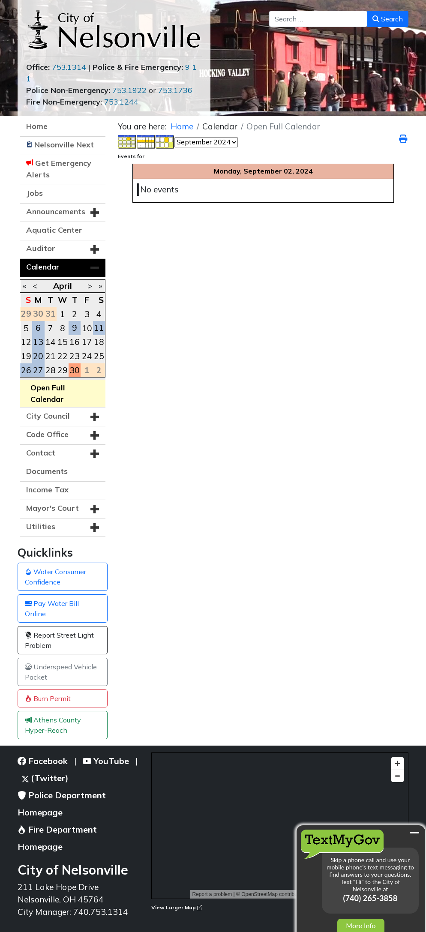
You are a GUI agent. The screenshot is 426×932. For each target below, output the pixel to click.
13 (38, 342)
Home (37, 126)
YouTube (106, 760)
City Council (48, 416)
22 (62, 356)
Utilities (40, 526)
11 (99, 328)
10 (87, 328)
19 (26, 356)
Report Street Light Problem (59, 640)
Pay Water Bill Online (52, 608)
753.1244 (121, 102)
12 (26, 342)
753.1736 (175, 90)
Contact (40, 453)
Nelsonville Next (64, 145)
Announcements (55, 211)
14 (50, 342)
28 (50, 370)
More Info (360, 925)
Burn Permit (48, 698)
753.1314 (69, 67)
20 (38, 356)
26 (26, 370)
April (62, 286)
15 (62, 342)
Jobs (34, 193)
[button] (94, 213)
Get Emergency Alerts (58, 169)
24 (87, 356)
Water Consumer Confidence (55, 576)
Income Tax (47, 489)
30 (74, 370)
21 (50, 356)
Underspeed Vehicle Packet (61, 671)
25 (99, 356)
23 (74, 356)
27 (38, 370)
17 (87, 342)
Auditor (40, 248)
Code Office (47, 434)
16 (74, 342)
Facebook (43, 760)
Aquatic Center (54, 230)
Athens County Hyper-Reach (53, 725)
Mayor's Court (52, 508)
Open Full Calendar (47, 393)
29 (62, 370)
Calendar (43, 267)
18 (99, 342)
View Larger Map (176, 907)
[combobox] (318, 19)
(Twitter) (45, 778)
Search (387, 19)
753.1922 (129, 90)
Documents (47, 471)
